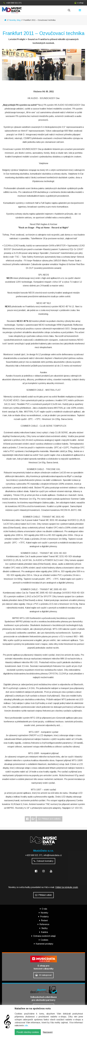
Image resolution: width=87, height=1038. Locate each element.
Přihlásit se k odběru (49, 819)
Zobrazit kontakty (43, 861)
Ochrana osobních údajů (44, 936)
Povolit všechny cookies (28, 1033)
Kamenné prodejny (44, 944)
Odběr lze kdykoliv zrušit (66, 887)
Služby (44, 928)
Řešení (44, 920)
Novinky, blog (15, 20)
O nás (44, 909)
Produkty (44, 916)
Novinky (44, 913)
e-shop (78, 3)
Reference (44, 924)
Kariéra (44, 932)
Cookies (44, 940)
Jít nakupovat (43, 975)
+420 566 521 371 (13, 3)
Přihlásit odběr (43, 895)
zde (26, 1026)
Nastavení (48, 1033)
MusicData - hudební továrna (12, 10)
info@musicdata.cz (53, 855)
